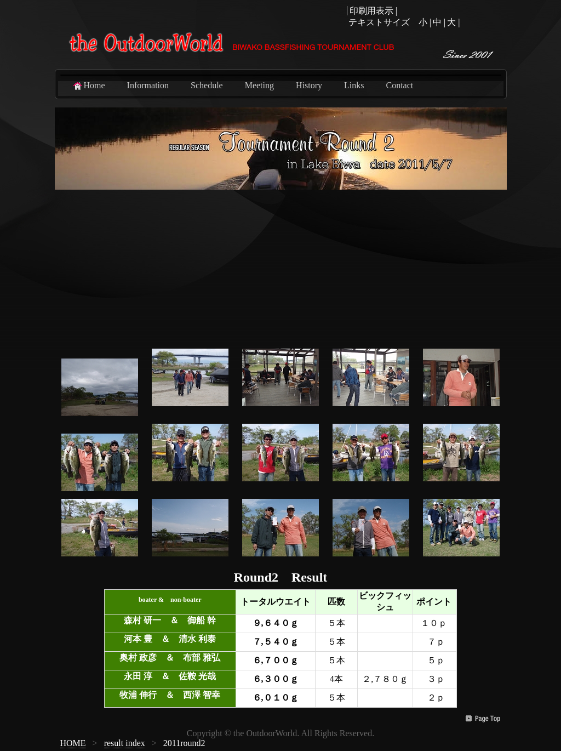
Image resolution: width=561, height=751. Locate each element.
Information (148, 85)
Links (354, 85)
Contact (399, 85)
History (309, 85)
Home (88, 85)
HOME (73, 743)
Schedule (207, 85)
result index (124, 743)
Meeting (259, 85)
